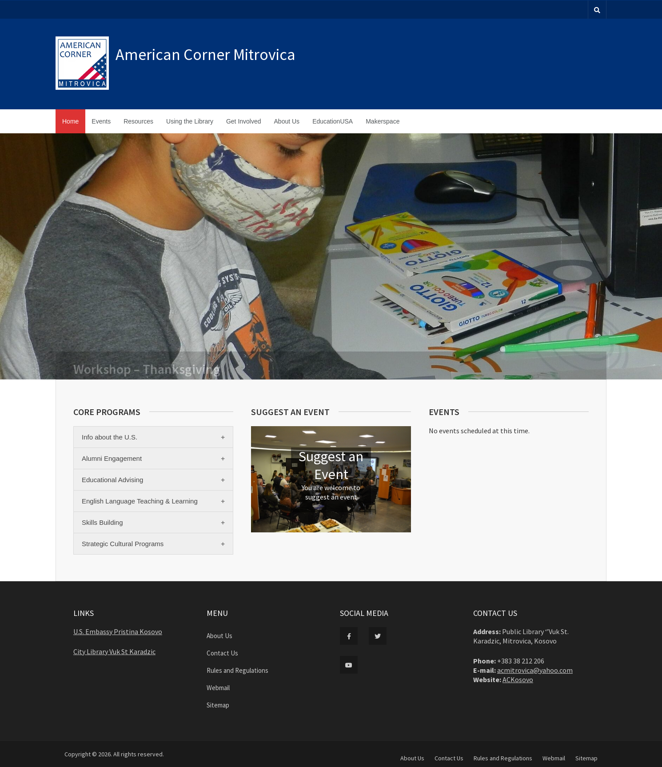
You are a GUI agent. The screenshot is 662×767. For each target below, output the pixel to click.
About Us (287, 121)
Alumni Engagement (112, 458)
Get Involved (243, 121)
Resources (138, 121)
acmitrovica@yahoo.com (535, 670)
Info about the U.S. (109, 437)
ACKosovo (517, 679)
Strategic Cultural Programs (123, 543)
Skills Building (102, 522)
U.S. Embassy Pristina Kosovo (117, 631)
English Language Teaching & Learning (140, 501)
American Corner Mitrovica (205, 54)
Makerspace (382, 121)
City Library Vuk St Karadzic (114, 651)
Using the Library (189, 121)
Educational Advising (112, 479)
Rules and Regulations (237, 670)
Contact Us (222, 653)
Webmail (218, 687)
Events (101, 121)
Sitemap (218, 705)
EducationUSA (332, 121)
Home (70, 121)
